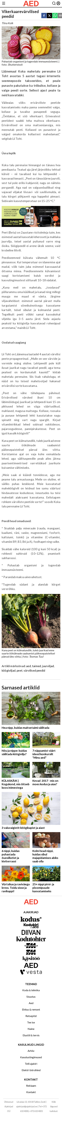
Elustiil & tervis (31, 1035)
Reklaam (31, 1085)
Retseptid (31, 1015)
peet (19, 670)
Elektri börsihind (31, 1070)
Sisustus (31, 996)
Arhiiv (31, 1050)
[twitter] (49, 16)
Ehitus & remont (31, 1009)
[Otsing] (54, 3)
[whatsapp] (55, 16)
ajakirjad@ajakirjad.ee (26, 1106)
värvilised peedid (34, 670)
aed (28, 666)
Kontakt (31, 1092)
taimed (36, 666)
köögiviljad (9, 670)
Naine (31, 1028)
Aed (31, 1003)
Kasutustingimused (31, 1057)
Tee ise (31, 1022)
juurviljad (48, 666)
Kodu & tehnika (31, 990)
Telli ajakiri (31, 1063)
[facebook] (44, 16)
